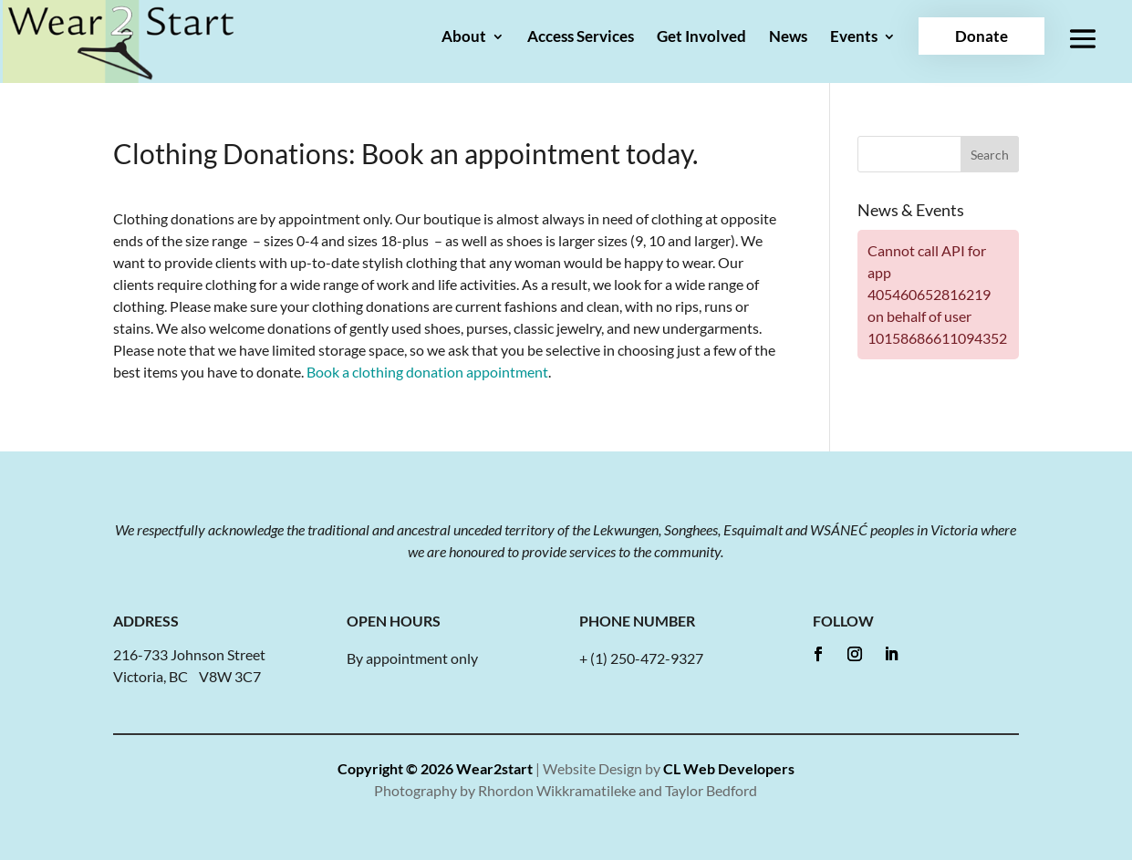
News (788, 38)
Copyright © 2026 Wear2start (435, 768)
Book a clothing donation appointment (427, 371)
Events (854, 38)
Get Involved (701, 38)
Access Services (580, 38)
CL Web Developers (728, 768)
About (463, 38)
